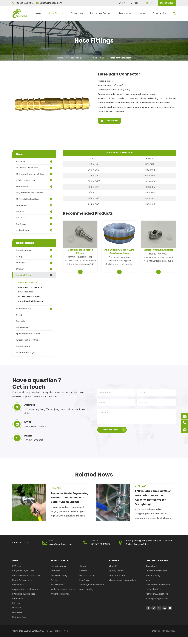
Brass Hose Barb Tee (27, 292)
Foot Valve (21, 321)
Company (77, 14)
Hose (38, 14)
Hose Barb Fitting (96, 57)
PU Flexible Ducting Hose (34, 199)
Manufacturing (153, 575)
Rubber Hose (34, 186)
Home (60, 57)
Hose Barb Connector (120, 57)
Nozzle (19, 315)
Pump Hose (34, 205)
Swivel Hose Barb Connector (31, 301)
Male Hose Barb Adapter (29, 296)
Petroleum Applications (157, 594)
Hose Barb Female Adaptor (30, 287)
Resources (125, 14)
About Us (113, 566)
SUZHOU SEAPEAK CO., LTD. (35, 631)
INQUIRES (166, 3)
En (151, 2)
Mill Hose (34, 211)
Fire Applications (153, 589)
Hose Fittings (56, 14)
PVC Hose (34, 161)
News (142, 14)
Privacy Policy (168, 631)
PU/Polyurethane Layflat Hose (34, 174)
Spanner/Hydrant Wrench (28, 333)
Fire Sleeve (34, 224)
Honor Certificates (118, 575)
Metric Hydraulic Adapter (158, 249)
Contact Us (159, 14)
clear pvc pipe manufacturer (123, 580)
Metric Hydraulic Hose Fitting (80, 251)
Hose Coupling (23, 346)
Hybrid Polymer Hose (34, 180)
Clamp (34, 256)
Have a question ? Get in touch (36, 383)
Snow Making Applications (158, 584)
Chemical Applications (156, 570)
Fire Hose (34, 217)
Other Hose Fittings (25, 352)
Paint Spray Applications (157, 598)
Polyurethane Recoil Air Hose (29, 192)
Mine (148, 580)
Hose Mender (22, 327)
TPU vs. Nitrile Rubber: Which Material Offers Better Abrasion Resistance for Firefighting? (153, 497)
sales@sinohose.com (49, 2)
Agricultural (151, 566)
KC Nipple (34, 262)
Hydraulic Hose (34, 230)
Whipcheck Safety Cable (28, 340)
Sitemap (156, 631)
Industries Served (100, 14)
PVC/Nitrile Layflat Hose (34, 167)
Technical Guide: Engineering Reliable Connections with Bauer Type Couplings (69, 497)
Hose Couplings (34, 250)
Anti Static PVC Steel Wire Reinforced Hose (119, 251)
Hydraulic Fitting (34, 308)
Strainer (34, 269)
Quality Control (116, 570)
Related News (94, 474)
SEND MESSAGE (114, 430)
